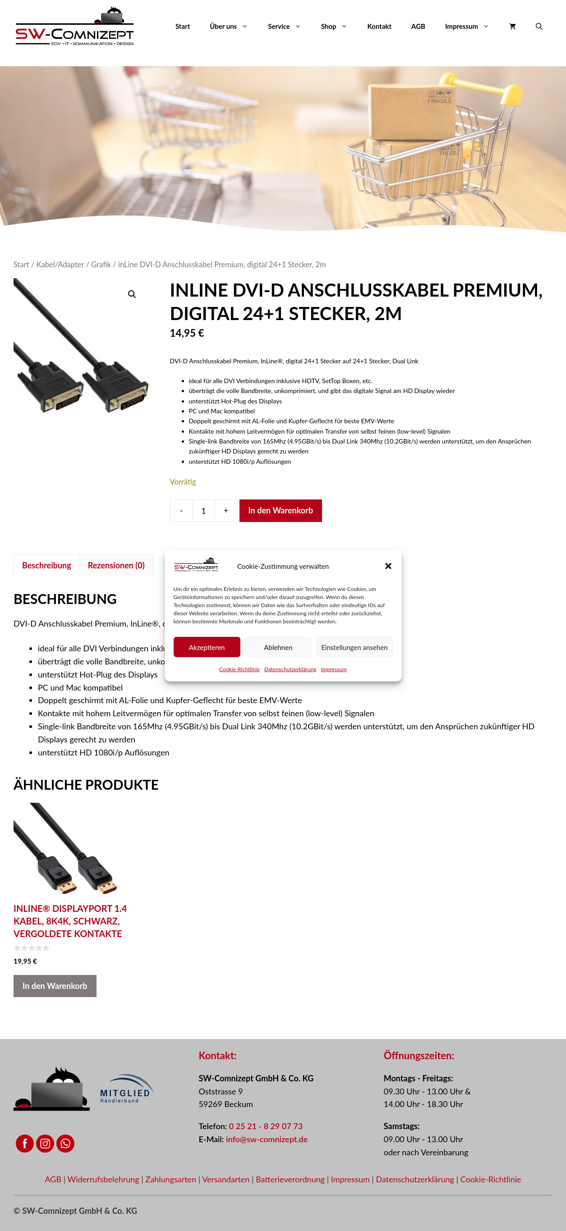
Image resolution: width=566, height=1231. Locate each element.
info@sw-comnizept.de (267, 1139)
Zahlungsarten (171, 1179)
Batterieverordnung (291, 1179)
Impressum (334, 669)
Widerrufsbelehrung (105, 1179)
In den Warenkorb (280, 510)
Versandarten (227, 1179)
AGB (418, 26)
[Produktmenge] (204, 510)
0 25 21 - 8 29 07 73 (266, 1126)
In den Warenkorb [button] (55, 986)
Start (182, 26)
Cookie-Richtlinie (239, 669)
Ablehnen (278, 647)
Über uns (234, 26)
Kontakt (380, 26)
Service (289, 26)
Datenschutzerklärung (290, 669)
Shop (339, 26)
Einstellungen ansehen (354, 647)
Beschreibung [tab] (46, 565)
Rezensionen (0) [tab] (116, 565)
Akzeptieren (207, 647)
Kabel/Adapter (60, 264)
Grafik (101, 264)
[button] (388, 566)
